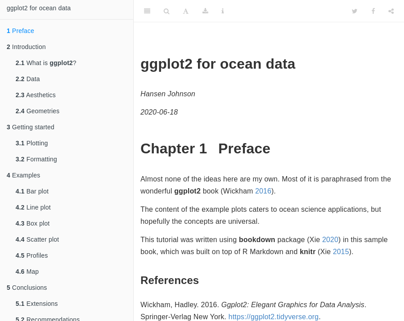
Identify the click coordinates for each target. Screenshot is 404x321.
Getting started (30, 127)
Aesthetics (36, 95)
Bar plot (32, 191)
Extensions (37, 303)
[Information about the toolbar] (223, 11)
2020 (330, 239)
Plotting (32, 143)
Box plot (32, 223)
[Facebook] (373, 11)
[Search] (166, 11)
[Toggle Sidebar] (147, 11)
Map (27, 271)
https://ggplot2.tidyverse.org (273, 317)
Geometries (38, 111)
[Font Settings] (185, 11)
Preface (20, 30)
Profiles (32, 255)
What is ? (46, 62)
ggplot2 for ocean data (39, 8)
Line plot (33, 207)
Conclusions (27, 287)
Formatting (36, 159)
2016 (263, 191)
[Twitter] (354, 11)
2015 (341, 251)
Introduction (26, 46)
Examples (23, 175)
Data (28, 78)
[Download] (205, 11)
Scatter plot (37, 239)
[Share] (391, 11)
